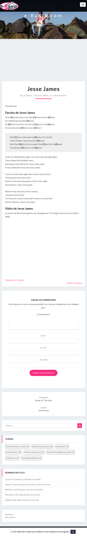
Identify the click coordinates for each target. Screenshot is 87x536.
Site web (43, 359)
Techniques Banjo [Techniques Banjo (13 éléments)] (31, 458)
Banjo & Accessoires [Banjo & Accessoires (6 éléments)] (42, 446)
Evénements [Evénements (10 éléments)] (13, 452)
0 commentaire (58, 95)
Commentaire (43, 314)
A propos (9, 514)
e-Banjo (28, 95)
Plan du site (10, 517)
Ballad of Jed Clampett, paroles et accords (24, 489)
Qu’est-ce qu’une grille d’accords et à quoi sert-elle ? (28, 484)
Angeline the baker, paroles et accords (22, 500)
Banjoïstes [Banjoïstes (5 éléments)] (62, 446)
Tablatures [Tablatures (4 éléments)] (12, 458)
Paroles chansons (74, 283)
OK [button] (73, 532)
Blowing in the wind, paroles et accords (22, 494)
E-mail (43, 347)
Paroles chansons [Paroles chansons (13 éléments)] (34, 452)
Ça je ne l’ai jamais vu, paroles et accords (23, 479)
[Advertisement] (43, 61)
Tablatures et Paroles (14, 280)
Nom (43, 335)
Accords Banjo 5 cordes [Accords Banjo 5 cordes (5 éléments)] (17, 446)
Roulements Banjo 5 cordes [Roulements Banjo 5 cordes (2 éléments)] (60, 452)
